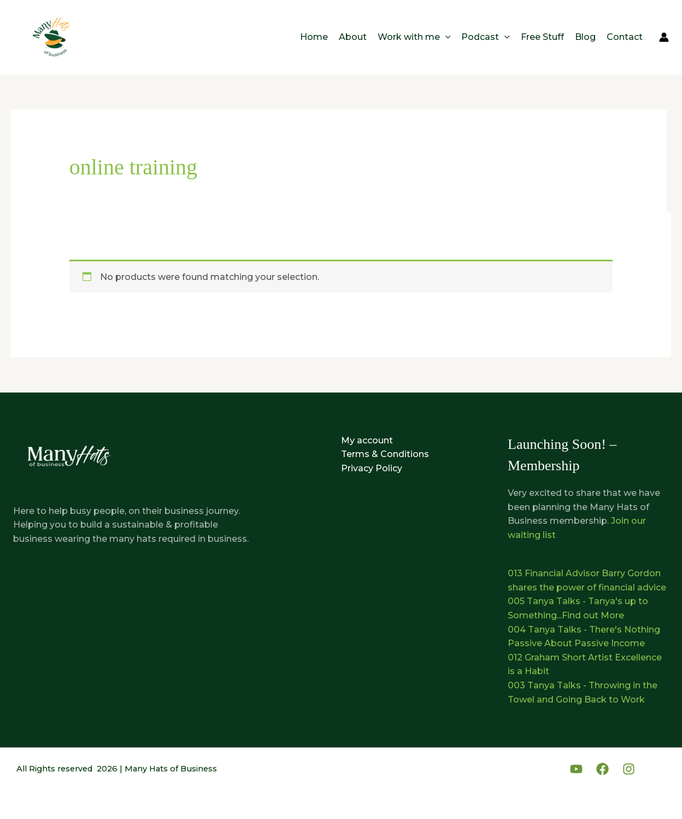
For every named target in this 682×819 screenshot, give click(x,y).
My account (367, 440)
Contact (625, 37)
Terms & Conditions (385, 454)
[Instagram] (628, 769)
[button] (445, 37)
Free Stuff (542, 37)
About (353, 37)
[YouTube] (576, 769)
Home (314, 37)
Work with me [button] (414, 37)
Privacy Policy (371, 468)
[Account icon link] (664, 37)
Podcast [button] (485, 37)
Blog (585, 37)
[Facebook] (602, 769)
